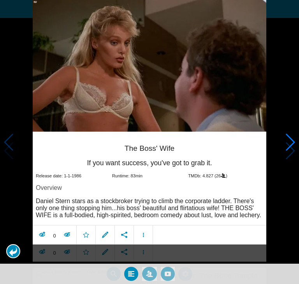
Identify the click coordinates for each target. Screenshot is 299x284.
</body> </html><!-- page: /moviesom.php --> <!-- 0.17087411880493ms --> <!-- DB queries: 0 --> (149, 142)
